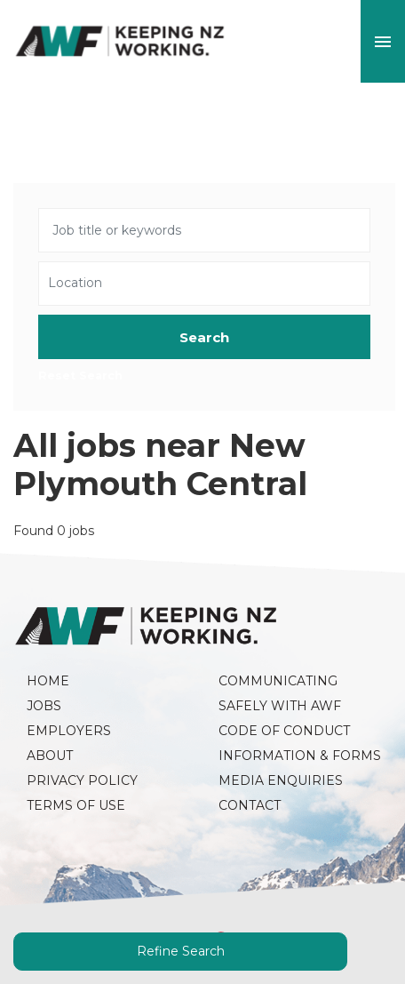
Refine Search (181, 951)
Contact (249, 805)
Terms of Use (76, 805)
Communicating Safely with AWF (279, 693)
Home (48, 681)
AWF (119, 41)
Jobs (44, 706)
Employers (69, 731)
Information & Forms (299, 756)
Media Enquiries (280, 780)
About (50, 756)
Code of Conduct (284, 731)
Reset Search (80, 376)
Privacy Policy (82, 780)
